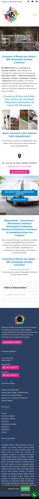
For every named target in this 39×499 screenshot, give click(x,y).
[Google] (7, 381)
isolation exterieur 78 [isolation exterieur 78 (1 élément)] (16, 461)
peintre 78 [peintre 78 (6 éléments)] (25, 466)
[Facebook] (2, 381)
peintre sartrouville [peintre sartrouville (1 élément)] (22, 468)
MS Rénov (5, 42)
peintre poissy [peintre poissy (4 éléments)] (11, 468)
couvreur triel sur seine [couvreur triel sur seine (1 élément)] (9, 449)
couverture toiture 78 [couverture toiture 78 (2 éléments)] (27, 444)
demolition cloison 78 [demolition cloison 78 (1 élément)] (26, 449)
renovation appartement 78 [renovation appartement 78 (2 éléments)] (13, 483)
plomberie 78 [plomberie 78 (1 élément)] (15, 478)
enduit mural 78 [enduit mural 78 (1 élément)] (7, 452)
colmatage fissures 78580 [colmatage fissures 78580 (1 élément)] (10, 444)
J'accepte (25, 488)
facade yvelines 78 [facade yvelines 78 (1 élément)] (12, 456)
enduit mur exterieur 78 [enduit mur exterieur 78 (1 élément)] (24, 452)
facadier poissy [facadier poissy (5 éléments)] (11, 459)
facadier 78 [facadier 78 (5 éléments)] (24, 456)
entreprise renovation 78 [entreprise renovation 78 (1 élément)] (9, 454)
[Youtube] (11, 381)
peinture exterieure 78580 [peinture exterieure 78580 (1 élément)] (19, 473)
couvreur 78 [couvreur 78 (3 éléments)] (5, 447)
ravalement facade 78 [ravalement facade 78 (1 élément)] (19, 481)
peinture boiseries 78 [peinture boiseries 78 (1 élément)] (20, 471)
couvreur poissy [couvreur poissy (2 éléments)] (28, 447)
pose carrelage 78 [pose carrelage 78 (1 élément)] (27, 478)
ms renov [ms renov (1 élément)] (18, 464)
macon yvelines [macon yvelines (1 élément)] (9, 464)
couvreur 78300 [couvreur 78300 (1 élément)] (16, 447)
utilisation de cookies (13, 488)
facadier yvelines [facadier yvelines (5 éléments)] (22, 459)
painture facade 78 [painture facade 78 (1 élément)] (15, 466)
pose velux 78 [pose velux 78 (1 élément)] (6, 481)
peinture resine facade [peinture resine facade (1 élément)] (20, 476)
